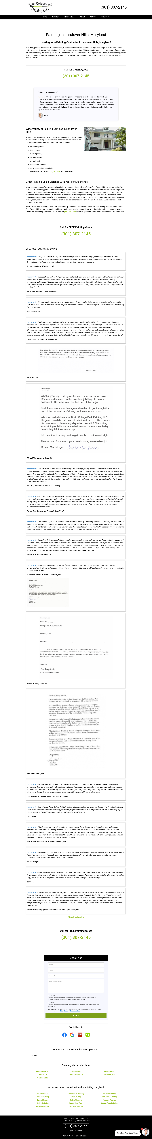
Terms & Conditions (75, 1001)
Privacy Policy (64, 1001)
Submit (76, 1006)
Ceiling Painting (43, 1094)
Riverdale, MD (109, 1065)
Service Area (68, 17)
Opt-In (52, 993)
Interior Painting (43, 1087)
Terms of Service (91, 1134)
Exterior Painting (109, 1084)
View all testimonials (76, 908)
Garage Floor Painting (109, 1094)
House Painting (42, 1084)
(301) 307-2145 (114, 7)
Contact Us (105, 17)
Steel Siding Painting (109, 1087)
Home (45, 17)
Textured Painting (42, 1097)
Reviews (82, 17)
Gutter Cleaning (76, 1091)
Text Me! (52, 986)
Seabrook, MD (42, 1068)
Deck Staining (76, 1087)
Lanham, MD (42, 1065)
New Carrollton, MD (76, 1065)
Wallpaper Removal (76, 1097)
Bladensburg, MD (42, 1062)
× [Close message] (139, 1131)
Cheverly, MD (76, 1062)
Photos (93, 17)
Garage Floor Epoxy (76, 1094)
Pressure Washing (109, 1091)
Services (56, 17)
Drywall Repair (42, 1091)
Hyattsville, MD (109, 1062)
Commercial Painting (76, 1084)
